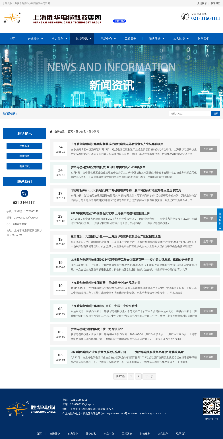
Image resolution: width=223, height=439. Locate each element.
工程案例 (130, 38)
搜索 (216, 113)
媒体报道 (24, 156)
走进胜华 (202, 3)
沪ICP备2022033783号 (114, 413)
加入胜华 (179, 38)
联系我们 (215, 3)
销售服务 (155, 38)
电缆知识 (24, 166)
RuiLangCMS (149, 413)
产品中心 (106, 38)
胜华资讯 (82, 38)
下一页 (149, 376)
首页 (12, 38)
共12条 (120, 376)
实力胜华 (57, 38)
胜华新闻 (24, 146)
